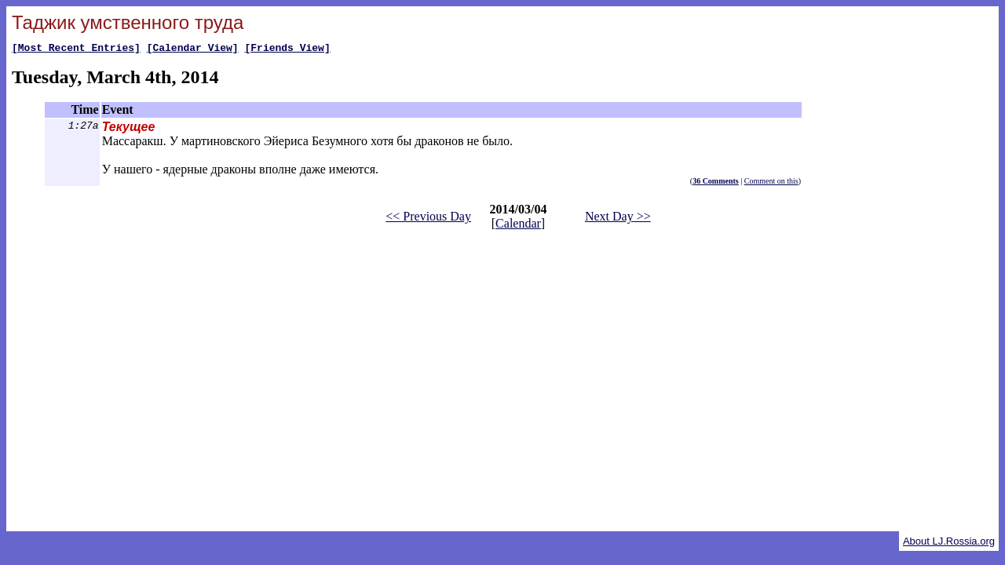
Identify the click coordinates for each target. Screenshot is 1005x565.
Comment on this (771, 183)
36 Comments (716, 183)
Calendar (518, 225)
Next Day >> (618, 218)
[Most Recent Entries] (76, 49)
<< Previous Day (428, 218)
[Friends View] (287, 49)
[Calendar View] (193, 49)
